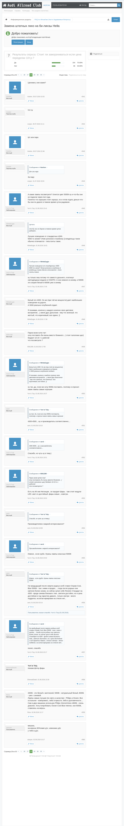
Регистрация (8, 11)
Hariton (8, 96)
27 (28, 75)
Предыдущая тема (38, 756)
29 (34, 75)
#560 (83, 739)
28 (31, 75)
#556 (83, 603)
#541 (83, 96)
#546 (83, 245)
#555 (83, 558)
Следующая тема (52, 756)
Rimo (8, 695)
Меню (31, 101)
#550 (83, 393)
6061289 (9, 335)
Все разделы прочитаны (40, 11)
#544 (83, 181)
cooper (8, 112)
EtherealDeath (11, 668)
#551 (83, 425)
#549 (83, 347)
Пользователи (60, 5)
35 (41, 75)
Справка (17, 11)
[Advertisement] (45, 791)
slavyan (9, 728)
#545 (83, 208)
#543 (83, 151)
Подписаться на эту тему (77, 75)
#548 (83, 319)
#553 (83, 498)
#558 (83, 680)
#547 (83, 287)
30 (38, 75)
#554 (83, 528)
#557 (83, 652)
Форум (46, 5)
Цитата (81, 101)
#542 (83, 124)
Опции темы (63, 75)
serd (7, 409)
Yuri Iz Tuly (10, 208)
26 (24, 75)
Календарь (26, 11)
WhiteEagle (10, 224)
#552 (83, 457)
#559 (83, 712)
